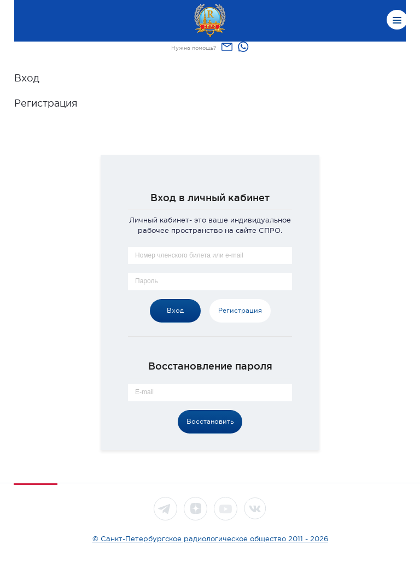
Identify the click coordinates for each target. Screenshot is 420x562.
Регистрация (46, 103)
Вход (26, 78)
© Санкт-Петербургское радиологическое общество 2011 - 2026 (210, 539)
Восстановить (210, 421)
